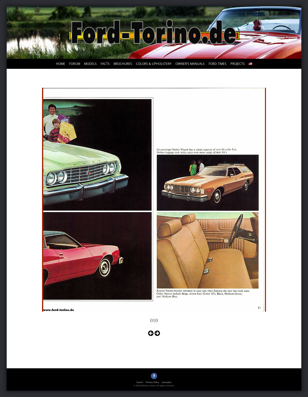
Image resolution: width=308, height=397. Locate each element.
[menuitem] (250, 64)
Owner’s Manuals (190, 64)
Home (60, 64)
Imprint (140, 382)
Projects (237, 64)
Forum (74, 64)
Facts (105, 64)
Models (90, 64)
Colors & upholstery (153, 64)
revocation (167, 382)
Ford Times (217, 64)
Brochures (123, 64)
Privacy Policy (152, 382)
